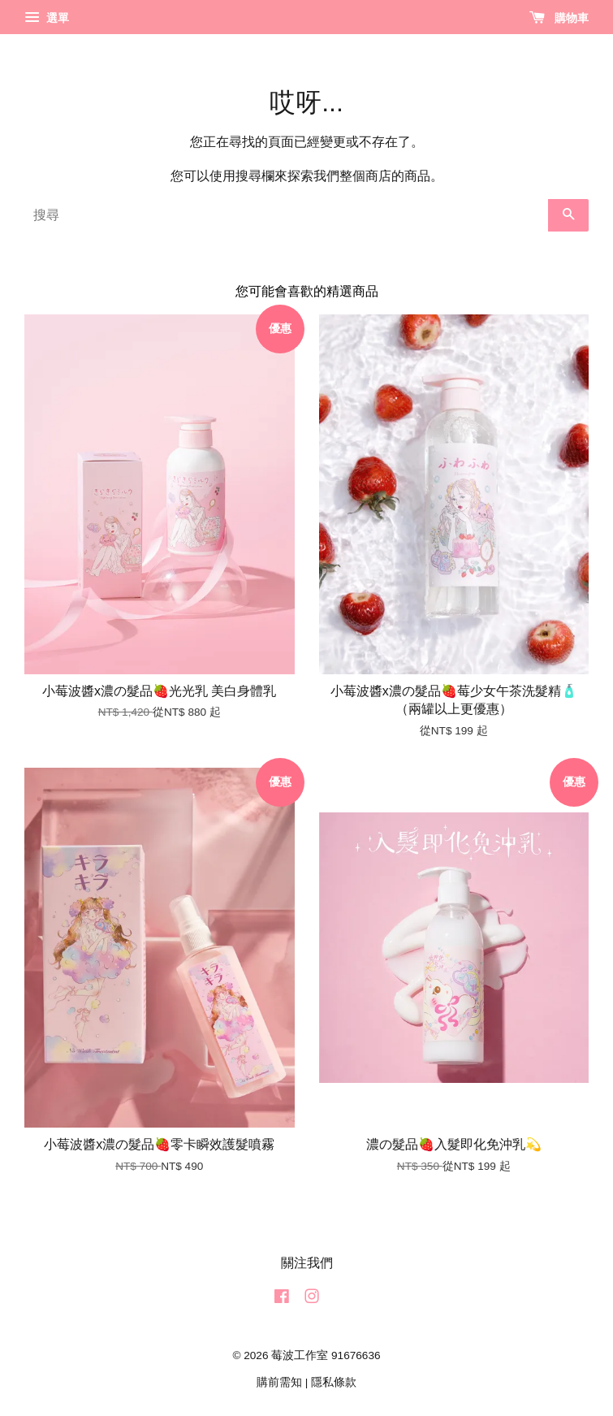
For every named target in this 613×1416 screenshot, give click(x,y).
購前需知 (279, 1382)
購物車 (559, 18)
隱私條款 (333, 1382)
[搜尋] (286, 215)
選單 (46, 18)
